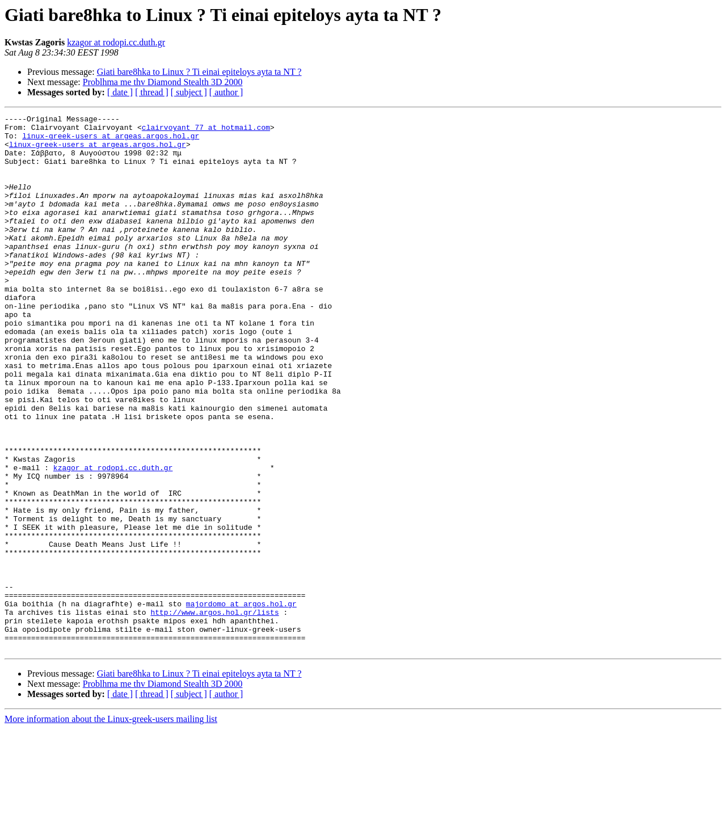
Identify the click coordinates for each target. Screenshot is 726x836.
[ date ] (120, 92)
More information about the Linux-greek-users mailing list (111, 826)
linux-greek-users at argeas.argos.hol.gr (110, 141)
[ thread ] (151, 92)
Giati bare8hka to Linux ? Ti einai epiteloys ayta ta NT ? (199, 72)
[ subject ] (189, 92)
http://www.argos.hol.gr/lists (214, 712)
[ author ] (226, 92)
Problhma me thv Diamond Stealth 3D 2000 (163, 82)
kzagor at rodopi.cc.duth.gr (116, 42)
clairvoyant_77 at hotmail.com (206, 130)
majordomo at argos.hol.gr (241, 702)
